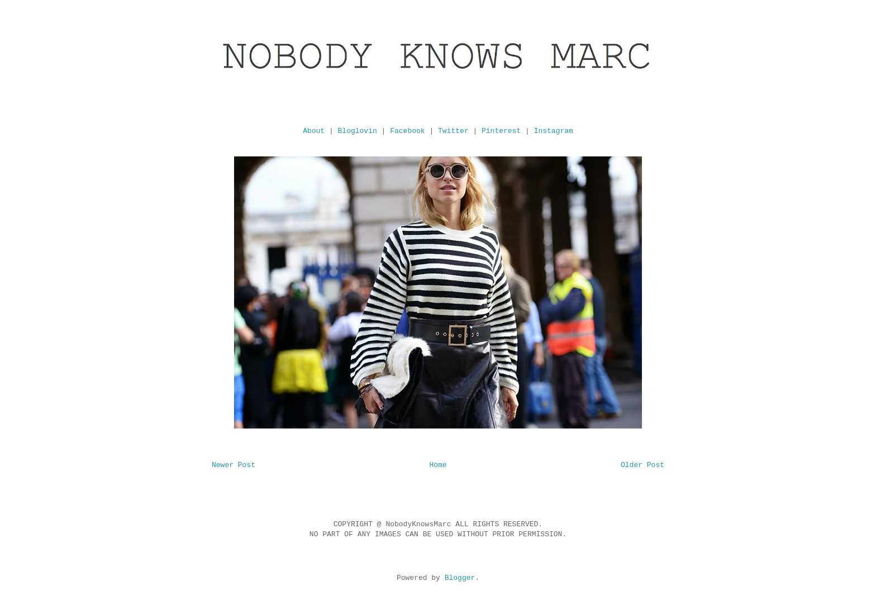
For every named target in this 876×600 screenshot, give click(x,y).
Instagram (553, 131)
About (314, 131)
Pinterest (501, 131)
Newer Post (233, 465)
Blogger (460, 578)
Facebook (407, 131)
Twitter (453, 131)
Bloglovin (357, 131)
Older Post (642, 465)
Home (437, 465)
